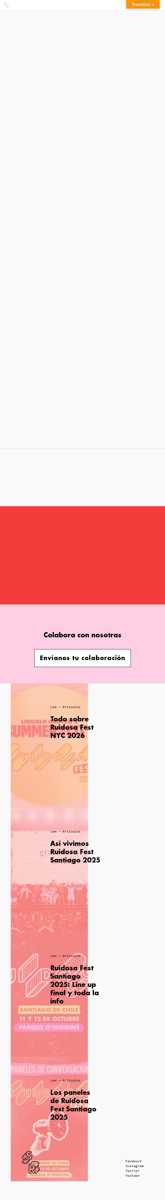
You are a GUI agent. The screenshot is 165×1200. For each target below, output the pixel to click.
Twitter (132, 1171)
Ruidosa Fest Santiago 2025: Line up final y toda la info (74, 984)
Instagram (134, 1166)
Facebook (133, 1161)
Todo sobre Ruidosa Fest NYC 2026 (72, 727)
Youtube (132, 1176)
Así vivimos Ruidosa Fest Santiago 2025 (75, 851)
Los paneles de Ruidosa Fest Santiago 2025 (73, 1105)
